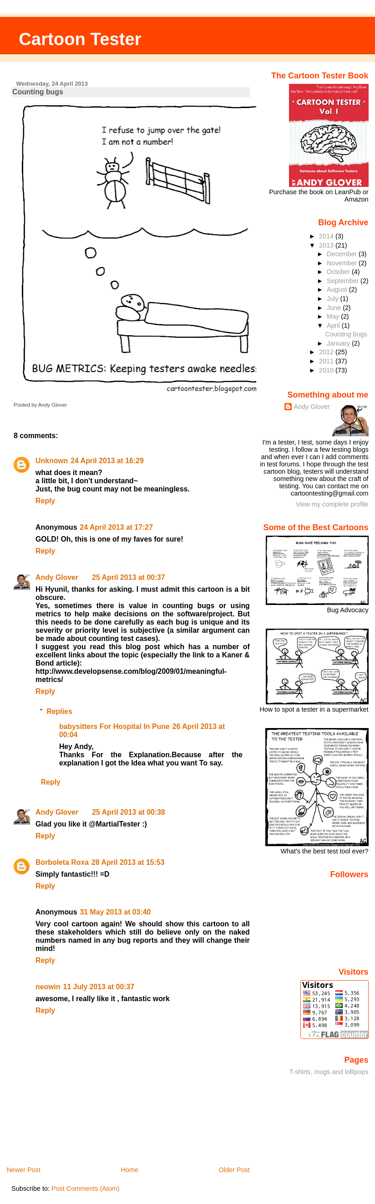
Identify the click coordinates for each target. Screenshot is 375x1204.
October (339, 271)
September (343, 280)
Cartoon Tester (80, 39)
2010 (327, 370)
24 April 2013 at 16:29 (107, 461)
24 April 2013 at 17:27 (116, 527)
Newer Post (23, 1169)
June (335, 307)
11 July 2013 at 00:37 (99, 987)
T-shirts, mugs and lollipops (329, 1071)
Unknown (51, 461)
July (333, 298)
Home (129, 1169)
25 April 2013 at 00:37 (128, 577)
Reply (45, 501)
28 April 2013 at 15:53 (127, 862)
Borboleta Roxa (62, 862)
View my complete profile (332, 504)
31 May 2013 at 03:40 (115, 912)
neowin (48, 987)
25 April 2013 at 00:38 (128, 812)
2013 (327, 245)
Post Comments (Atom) (85, 1188)
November (343, 263)
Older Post (234, 1169)
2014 (327, 236)
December (343, 254)
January (339, 343)
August (338, 289)
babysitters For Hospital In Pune (114, 726)
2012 (327, 352)
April (334, 325)
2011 (327, 361)
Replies (59, 711)
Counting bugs (37, 92)
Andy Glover (56, 577)
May (334, 316)
